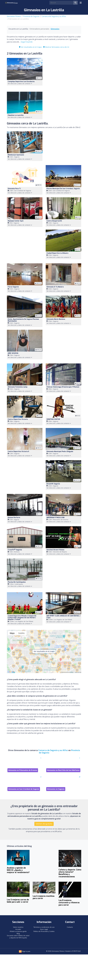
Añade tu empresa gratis (18, 931)
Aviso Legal (44, 929)
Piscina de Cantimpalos (17, 582)
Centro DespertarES (54, 221)
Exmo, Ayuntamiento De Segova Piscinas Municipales (23, 320)
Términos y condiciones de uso (44, 927)
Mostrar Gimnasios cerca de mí (56, 47)
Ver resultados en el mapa (30, 47)
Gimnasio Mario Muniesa (56, 319)
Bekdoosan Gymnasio (16, 155)
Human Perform (14, 518)
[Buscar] (75, 3)
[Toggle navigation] (81, 3)
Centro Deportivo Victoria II (18, 451)
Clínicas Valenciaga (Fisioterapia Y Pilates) (63, 387)
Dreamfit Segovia (53, 484)
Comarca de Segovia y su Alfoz (54, 16)
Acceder (18, 929)
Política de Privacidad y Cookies (44, 931)
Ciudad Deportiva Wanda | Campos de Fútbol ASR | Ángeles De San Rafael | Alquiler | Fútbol (22, 618)
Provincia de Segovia (31, 16)
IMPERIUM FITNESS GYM (55, 518)
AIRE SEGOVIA (13, 353)
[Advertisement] (63, 73)
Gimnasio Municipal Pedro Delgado (60, 451)
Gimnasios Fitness (14, 16)
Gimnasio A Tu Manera (55, 287)
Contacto (70, 927)
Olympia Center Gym (15, 221)
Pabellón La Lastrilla (15, 115)
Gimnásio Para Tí (14, 189)
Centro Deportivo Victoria (18, 419)
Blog (18, 933)
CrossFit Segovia (15, 550)
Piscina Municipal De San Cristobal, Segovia (63, 189)
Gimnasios (55, 29)
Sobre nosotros (18, 927)
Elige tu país (24, 951)
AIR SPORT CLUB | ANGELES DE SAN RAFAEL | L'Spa (63, 617)
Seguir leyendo (27, 42)
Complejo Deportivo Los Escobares (21, 82)
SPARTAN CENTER (53, 419)
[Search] (61, 3)
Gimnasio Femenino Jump (17, 387)
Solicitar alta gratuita (44, 824)
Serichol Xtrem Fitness (55, 550)
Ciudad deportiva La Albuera (57, 253)
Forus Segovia (13, 287)
